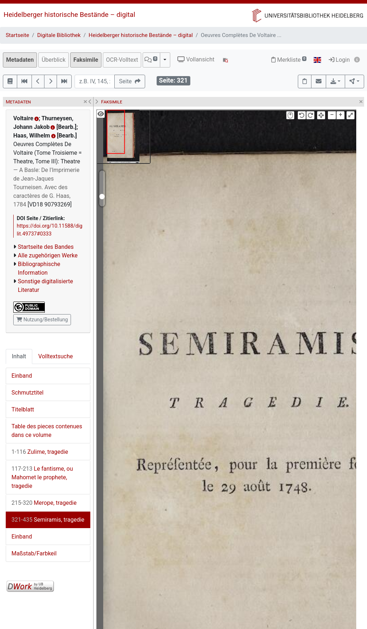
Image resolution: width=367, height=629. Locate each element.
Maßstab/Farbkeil (34, 553)
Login (339, 59)
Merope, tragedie (44, 502)
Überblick (54, 59)
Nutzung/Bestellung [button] (42, 319)
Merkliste (288, 59)
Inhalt (19, 356)
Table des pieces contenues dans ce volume (46, 430)
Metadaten (20, 59)
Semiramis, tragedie (47, 519)
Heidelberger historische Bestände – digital (69, 14)
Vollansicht (195, 59)
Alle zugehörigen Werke (48, 255)
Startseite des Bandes (46, 246)
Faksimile (85, 59)
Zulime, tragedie (39, 451)
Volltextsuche (55, 356)
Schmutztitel (27, 392)
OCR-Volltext (122, 59)
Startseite (17, 35)
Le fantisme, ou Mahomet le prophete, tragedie (42, 477)
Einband (21, 375)
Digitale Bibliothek (59, 35)
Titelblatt (22, 409)
